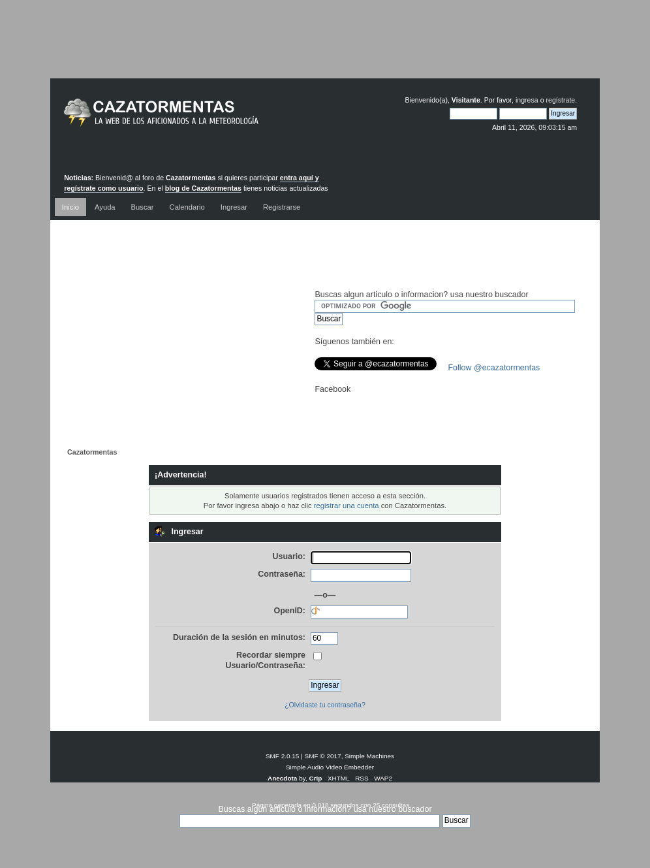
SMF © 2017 (323, 756)
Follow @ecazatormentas (494, 367)
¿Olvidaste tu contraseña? (325, 705)
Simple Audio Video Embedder (330, 767)
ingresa (527, 100)
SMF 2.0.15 (283, 756)
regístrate (560, 100)
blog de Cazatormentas (203, 188)
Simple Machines (369, 756)
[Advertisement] (325, 49)
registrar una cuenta (346, 505)
